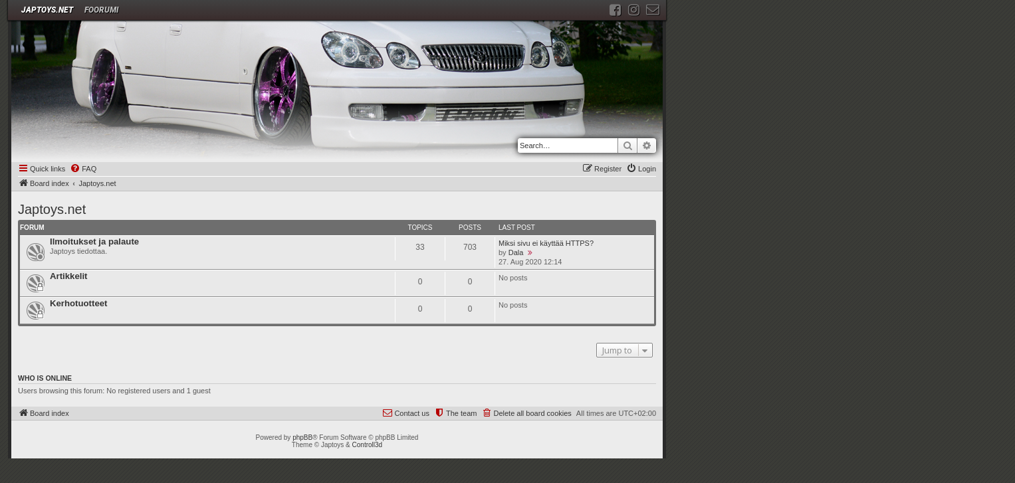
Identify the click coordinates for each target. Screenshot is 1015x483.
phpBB (302, 437)
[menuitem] (83, 169)
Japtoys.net (52, 209)
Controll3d (367, 444)
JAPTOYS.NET (47, 10)
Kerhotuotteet (78, 303)
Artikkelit (68, 276)
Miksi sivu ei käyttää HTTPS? (546, 243)
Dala (516, 252)
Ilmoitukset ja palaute (94, 241)
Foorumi (101, 10)
